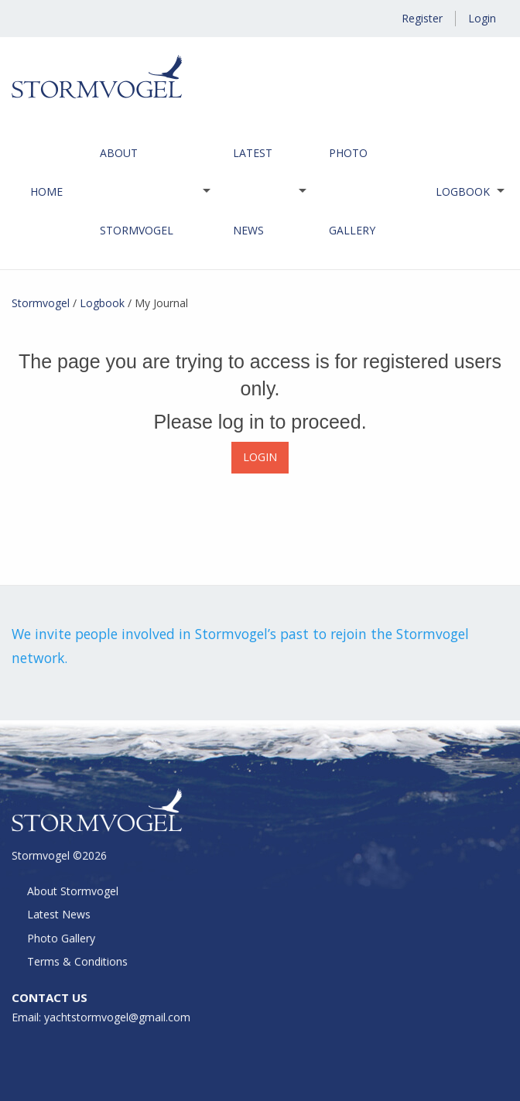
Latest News (252, 191)
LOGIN (260, 457)
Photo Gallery (352, 191)
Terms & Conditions (78, 962)
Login (482, 18)
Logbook (463, 191)
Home (46, 191)
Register (422, 18)
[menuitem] (46, 192)
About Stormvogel (136, 191)
